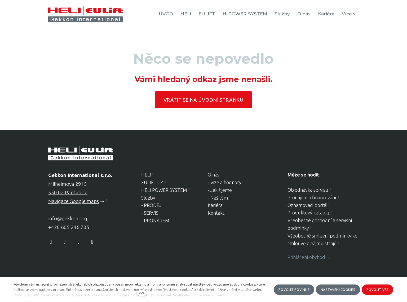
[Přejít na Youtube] (78, 241)
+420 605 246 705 (68, 227)
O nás (213, 174)
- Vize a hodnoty (224, 182)
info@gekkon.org (67, 218)
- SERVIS (149, 212)
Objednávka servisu (307, 189)
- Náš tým (218, 197)
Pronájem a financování (311, 197)
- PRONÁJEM (155, 220)
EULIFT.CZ (152, 182)
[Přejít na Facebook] (51, 241)
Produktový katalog (308, 212)
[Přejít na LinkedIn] (92, 241)
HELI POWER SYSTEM (164, 190)
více (142, 293)
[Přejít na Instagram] (64, 241)
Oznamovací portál (307, 205)
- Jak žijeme (220, 190)
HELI (146, 174)
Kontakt (216, 212)
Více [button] (349, 13)
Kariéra (215, 205)
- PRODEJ (151, 205)
